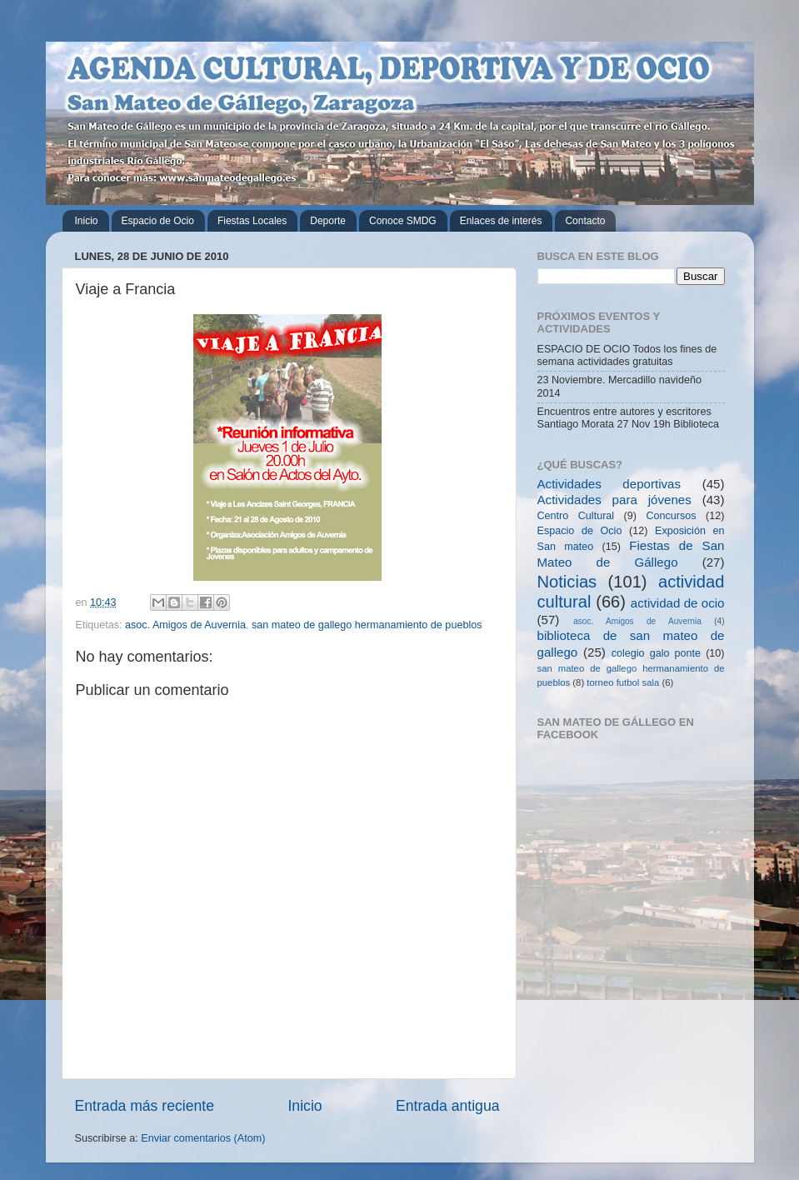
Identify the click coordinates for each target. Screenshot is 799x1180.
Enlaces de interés (501, 221)
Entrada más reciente (145, 1106)
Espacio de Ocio (158, 221)
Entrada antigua (447, 1106)
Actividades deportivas (609, 484)
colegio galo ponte (656, 653)
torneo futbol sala (623, 683)
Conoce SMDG (403, 221)
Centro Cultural (576, 516)
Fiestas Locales (252, 221)
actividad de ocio (678, 603)
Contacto (585, 221)
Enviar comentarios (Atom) (203, 1138)
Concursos (671, 516)
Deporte (328, 221)
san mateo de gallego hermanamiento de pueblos (367, 625)
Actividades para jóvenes (614, 499)
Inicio (86, 221)
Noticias (567, 581)
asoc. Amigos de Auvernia (185, 625)
